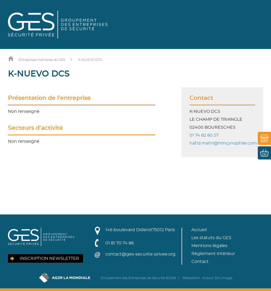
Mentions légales (209, 246)
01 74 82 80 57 (204, 135)
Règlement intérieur (213, 254)
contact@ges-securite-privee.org (140, 254)
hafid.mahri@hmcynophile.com (223, 143)
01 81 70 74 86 (119, 243)
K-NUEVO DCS (90, 59)
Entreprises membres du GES (42, 59)
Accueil (199, 230)
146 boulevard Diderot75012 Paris (140, 230)
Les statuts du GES (211, 238)
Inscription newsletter (49, 258)
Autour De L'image (217, 278)
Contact (200, 261)
